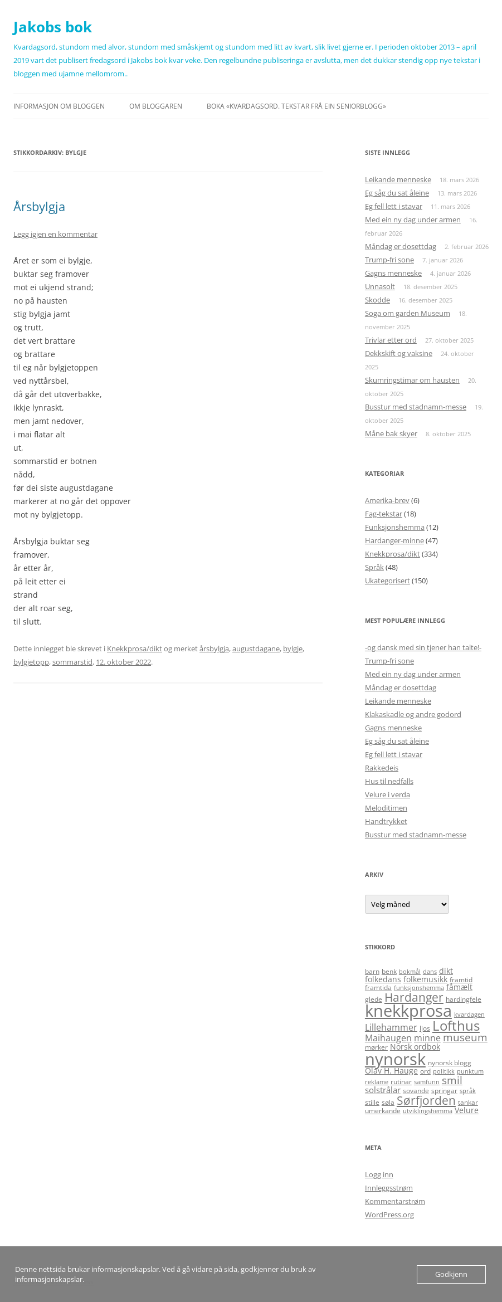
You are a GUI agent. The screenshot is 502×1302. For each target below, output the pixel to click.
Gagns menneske (393, 273)
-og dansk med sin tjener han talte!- (423, 647)
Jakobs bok (52, 27)
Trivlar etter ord (391, 340)
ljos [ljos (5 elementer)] (425, 1028)
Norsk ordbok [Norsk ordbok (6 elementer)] (415, 1046)
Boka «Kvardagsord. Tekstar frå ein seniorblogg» (296, 106)
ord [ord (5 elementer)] (425, 1071)
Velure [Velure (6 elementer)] (467, 1110)
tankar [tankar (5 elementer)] (468, 1102)
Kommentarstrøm (395, 1201)
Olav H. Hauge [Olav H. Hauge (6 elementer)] (391, 1070)
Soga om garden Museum (407, 313)
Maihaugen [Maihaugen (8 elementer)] (388, 1038)
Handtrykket (386, 821)
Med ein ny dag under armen (413, 219)
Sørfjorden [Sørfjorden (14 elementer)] (426, 1100)
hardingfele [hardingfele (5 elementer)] (463, 999)
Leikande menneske (398, 179)
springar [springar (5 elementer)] (444, 1090)
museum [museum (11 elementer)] (465, 1037)
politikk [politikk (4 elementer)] (444, 1071)
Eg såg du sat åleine (397, 193)
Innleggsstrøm (389, 1188)
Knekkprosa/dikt (134, 648)
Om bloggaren (155, 106)
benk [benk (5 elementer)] (389, 971)
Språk (374, 567)
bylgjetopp (31, 662)
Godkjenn (451, 1274)
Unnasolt (380, 286)
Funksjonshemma (395, 527)
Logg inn (379, 1174)
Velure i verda (387, 794)
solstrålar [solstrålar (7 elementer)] (383, 1089)
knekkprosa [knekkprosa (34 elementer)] (408, 1010)
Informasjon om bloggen (59, 106)
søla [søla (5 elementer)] (388, 1102)
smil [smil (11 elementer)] (452, 1080)
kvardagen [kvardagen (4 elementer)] (469, 1014)
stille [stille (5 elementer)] (372, 1102)
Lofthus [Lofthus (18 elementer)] (456, 1026)
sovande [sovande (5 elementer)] (416, 1090)
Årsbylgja (39, 206)
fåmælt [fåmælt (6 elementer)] (459, 987)
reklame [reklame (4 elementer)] (376, 1082)
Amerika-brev (387, 500)
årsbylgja (214, 648)
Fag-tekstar (383, 514)
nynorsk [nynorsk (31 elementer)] (395, 1059)
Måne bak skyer (391, 433)
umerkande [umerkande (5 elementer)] (383, 1110)
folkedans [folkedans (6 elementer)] (383, 979)
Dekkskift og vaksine (398, 353)
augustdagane (256, 648)
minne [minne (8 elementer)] (427, 1038)
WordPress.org (389, 1215)
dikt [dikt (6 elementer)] (446, 970)
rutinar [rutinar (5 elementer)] (401, 1081)
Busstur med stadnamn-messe (415, 407)
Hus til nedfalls (389, 781)
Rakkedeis (381, 768)
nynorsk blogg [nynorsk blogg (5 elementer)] (449, 1062)
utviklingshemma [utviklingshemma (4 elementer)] (427, 1111)
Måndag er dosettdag (400, 246)
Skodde (377, 300)
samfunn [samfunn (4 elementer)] (427, 1082)
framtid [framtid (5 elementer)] (461, 979)
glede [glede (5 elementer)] (373, 999)
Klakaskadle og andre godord (413, 714)
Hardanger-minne (394, 540)
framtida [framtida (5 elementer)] (378, 987)
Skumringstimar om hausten (412, 380)
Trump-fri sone (389, 260)
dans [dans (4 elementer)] (430, 972)
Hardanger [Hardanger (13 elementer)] (413, 997)
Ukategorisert (387, 581)
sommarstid (72, 662)
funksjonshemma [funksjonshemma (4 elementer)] (419, 988)
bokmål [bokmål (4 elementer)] (410, 972)
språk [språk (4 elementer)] (468, 1091)
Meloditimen (386, 808)
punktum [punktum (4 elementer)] (470, 1071)
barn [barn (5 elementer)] (372, 971)
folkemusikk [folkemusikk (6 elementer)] (425, 979)
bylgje (293, 648)
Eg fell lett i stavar (393, 206)
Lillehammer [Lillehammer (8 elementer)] (391, 1027)
